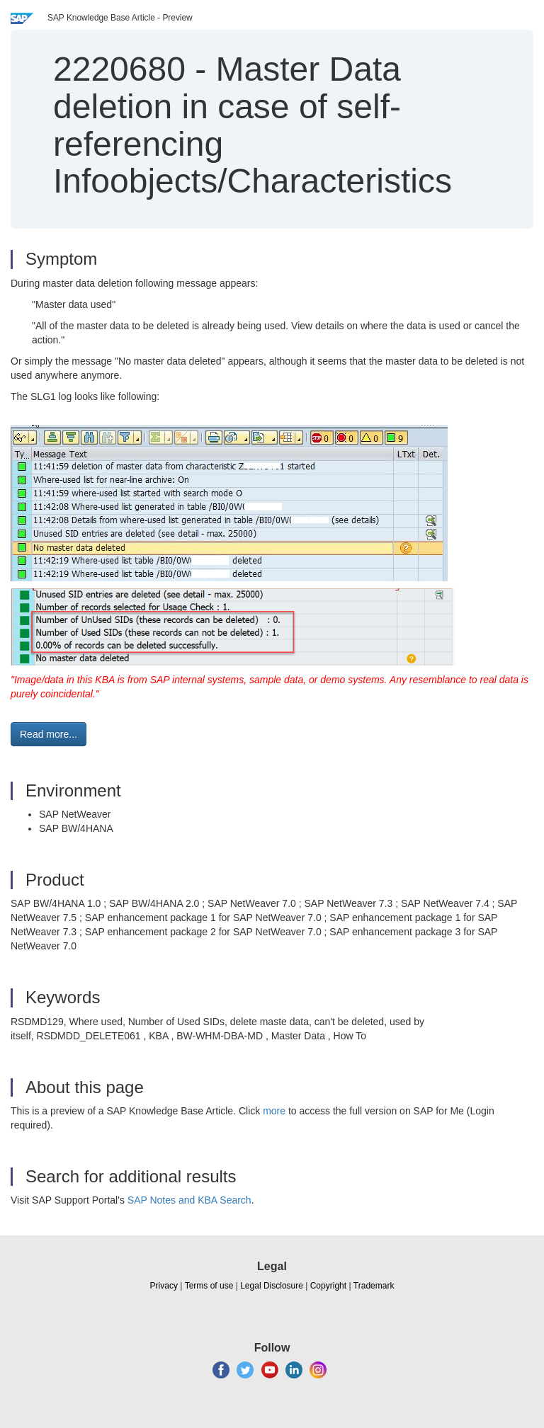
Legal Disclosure (271, 1286)
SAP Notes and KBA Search (189, 1200)
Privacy (164, 1286)
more (274, 1110)
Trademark (374, 1286)
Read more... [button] (48, 734)
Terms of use (209, 1286)
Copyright (328, 1286)
